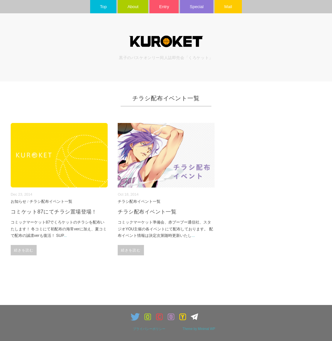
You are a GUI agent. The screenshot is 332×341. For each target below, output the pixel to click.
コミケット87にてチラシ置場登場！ (54, 211)
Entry (164, 6)
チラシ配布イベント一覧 (51, 201)
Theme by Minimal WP (199, 329)
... (65, 235)
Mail (228, 6)
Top (103, 6)
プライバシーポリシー (149, 329)
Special (197, 6)
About (132, 6)
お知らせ (18, 201)
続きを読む (24, 250)
